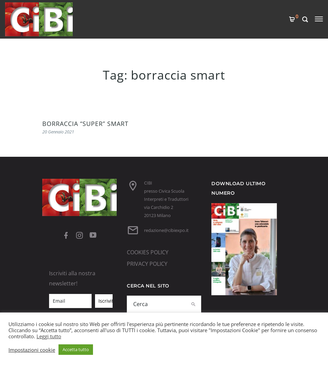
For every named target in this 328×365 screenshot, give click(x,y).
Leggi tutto (49, 336)
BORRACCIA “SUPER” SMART (85, 124)
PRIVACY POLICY (147, 263)
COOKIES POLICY (147, 252)
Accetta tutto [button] (76, 349)
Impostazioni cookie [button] (31, 350)
